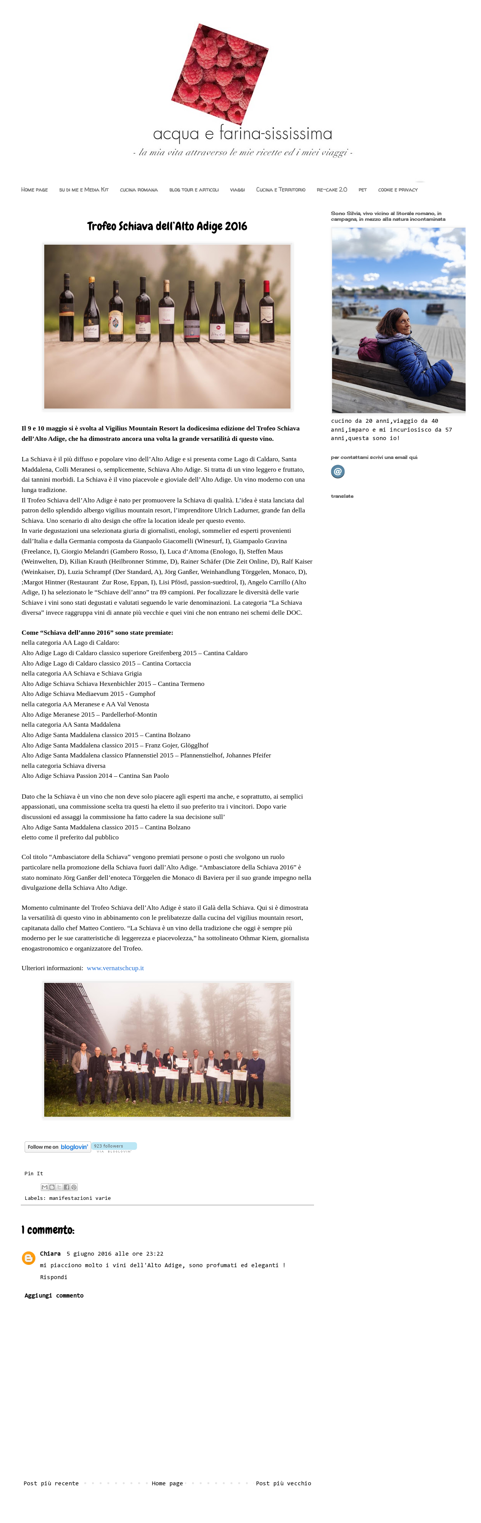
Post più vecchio (283, 1484)
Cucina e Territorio (280, 189)
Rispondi (54, 1277)
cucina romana (139, 189)
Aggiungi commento (54, 1296)
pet (363, 189)
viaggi (237, 189)
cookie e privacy (398, 189)
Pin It (34, 1174)
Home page (34, 189)
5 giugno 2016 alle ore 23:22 (115, 1254)
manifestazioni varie (80, 1198)
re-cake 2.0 (332, 189)
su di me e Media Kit (84, 189)
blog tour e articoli (194, 189)
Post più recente (51, 1484)
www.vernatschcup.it (115, 968)
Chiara (52, 1254)
